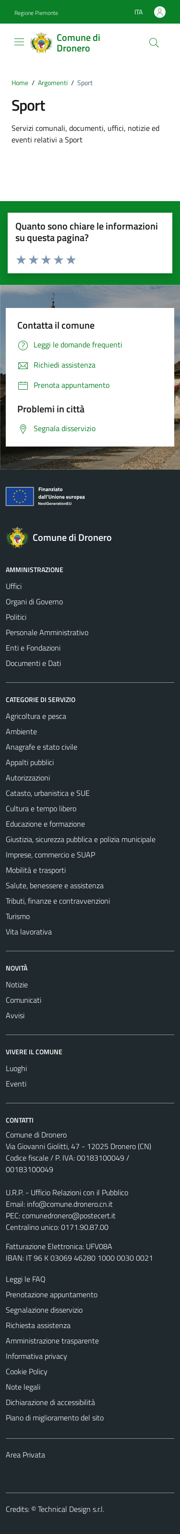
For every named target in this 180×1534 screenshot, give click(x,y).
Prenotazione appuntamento (51, 1294)
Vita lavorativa (29, 931)
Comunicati (23, 1000)
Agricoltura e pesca (36, 716)
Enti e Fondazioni (33, 647)
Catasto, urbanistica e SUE (48, 793)
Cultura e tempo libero (41, 808)
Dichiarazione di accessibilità (50, 1402)
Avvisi (15, 1015)
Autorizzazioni (28, 777)
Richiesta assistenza (38, 1325)
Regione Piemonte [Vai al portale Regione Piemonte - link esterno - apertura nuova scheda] (36, 12)
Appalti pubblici (30, 762)
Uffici (14, 586)
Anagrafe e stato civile (41, 747)
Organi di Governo (34, 601)
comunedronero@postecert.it (69, 1215)
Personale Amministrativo (47, 632)
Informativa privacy (36, 1356)
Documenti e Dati (33, 663)
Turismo (18, 916)
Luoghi (16, 1068)
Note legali (23, 1387)
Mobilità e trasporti (36, 870)
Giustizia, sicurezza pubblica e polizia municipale (81, 839)
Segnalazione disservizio (44, 1310)
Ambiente (21, 731)
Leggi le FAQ (26, 1279)
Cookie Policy (27, 1371)
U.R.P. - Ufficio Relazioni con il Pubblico (67, 1192)
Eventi (16, 1083)
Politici (16, 617)
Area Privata (25, 1454)
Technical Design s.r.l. (71, 1509)
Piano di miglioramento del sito (55, 1417)
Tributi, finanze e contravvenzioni (58, 901)
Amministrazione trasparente (52, 1340)
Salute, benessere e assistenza (55, 885)
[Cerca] (154, 42)
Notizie (17, 984)
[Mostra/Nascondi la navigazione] (19, 42)
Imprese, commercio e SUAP (50, 854)
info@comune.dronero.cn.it (70, 1204)
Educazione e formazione (45, 824)
